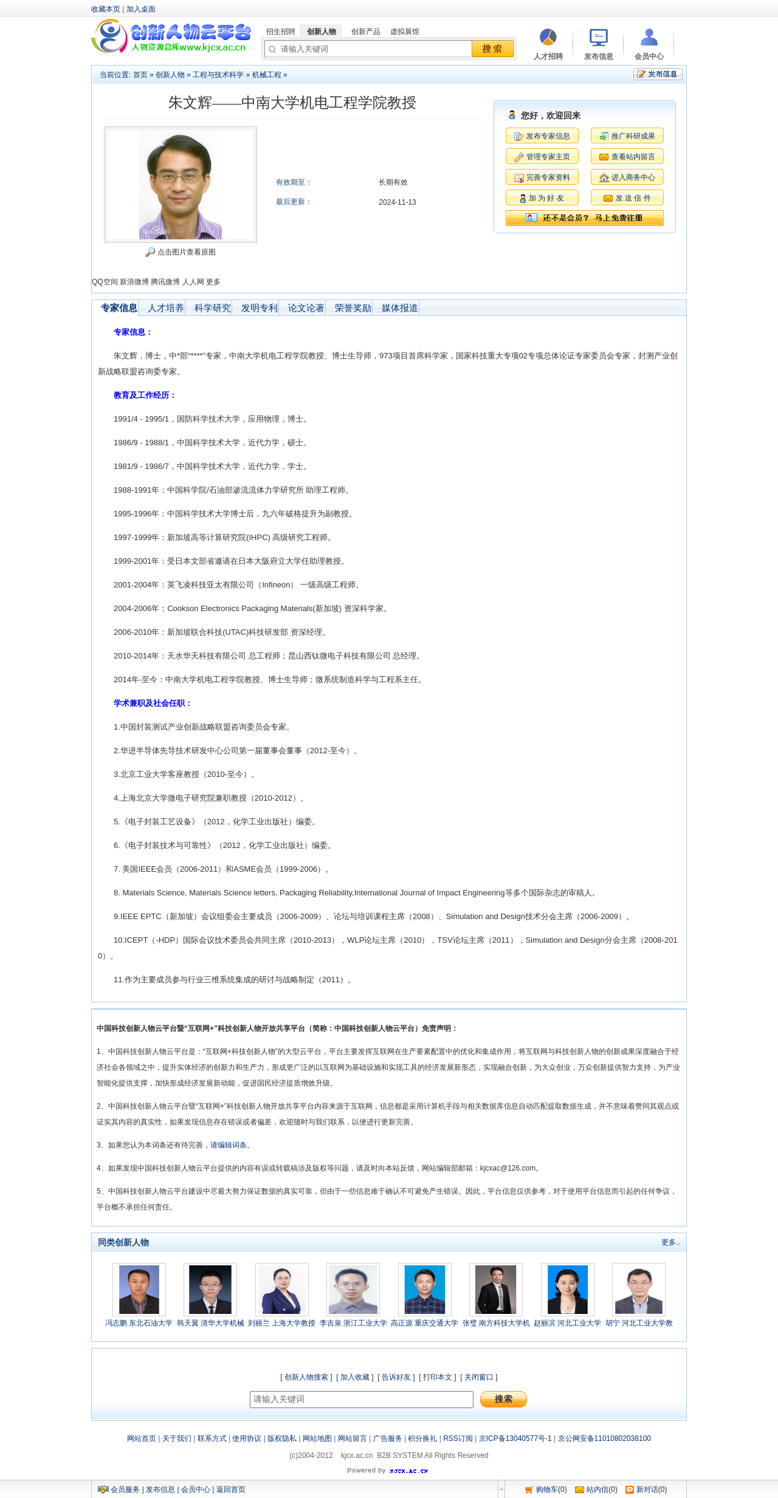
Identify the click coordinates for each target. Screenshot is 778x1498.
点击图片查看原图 (180, 252)
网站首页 (141, 1438)
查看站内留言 (633, 156)
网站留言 (352, 1438)
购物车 (547, 1489)
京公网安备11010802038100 (604, 1438)
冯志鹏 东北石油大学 (139, 1323)
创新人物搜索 (306, 1377)
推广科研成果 (633, 136)
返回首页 (231, 1489)
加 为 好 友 (546, 198)
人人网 (193, 282)
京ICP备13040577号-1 (515, 1438)
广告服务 (387, 1438)
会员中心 (195, 1489)
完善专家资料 (548, 177)
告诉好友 (396, 1377)
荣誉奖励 (353, 308)
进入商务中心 (633, 177)
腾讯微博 (165, 282)
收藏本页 (105, 9)
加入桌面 (141, 9)
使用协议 (246, 1438)
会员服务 (125, 1489)
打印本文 (437, 1377)
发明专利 (259, 308)
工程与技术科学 (218, 74)
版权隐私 (282, 1438)
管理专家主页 (548, 156)
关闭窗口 (479, 1377)
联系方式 (212, 1438)
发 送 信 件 (633, 198)
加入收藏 (355, 1377)
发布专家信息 (548, 136)
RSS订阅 (458, 1438)
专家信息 (119, 308)
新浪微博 (134, 282)
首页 (140, 74)
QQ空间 (105, 282)
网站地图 (317, 1438)
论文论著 (306, 308)
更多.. (670, 1242)
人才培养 (166, 308)
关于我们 (176, 1438)
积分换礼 (422, 1438)
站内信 (597, 1489)
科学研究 (212, 308)
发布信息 (160, 1489)
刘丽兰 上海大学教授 (281, 1323)
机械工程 (266, 74)
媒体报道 (400, 308)
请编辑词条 (228, 1145)
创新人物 (170, 74)
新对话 (647, 1489)
